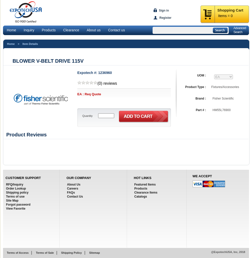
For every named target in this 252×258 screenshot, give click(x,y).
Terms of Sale (45, 252)
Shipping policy (17, 192)
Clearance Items (145, 192)
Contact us (116, 30)
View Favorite (15, 208)
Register (165, 18)
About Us (73, 184)
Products (48, 30)
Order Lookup (16, 188)
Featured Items (145, 184)
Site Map (12, 200)
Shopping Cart (230, 10)
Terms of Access (18, 252)
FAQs (71, 192)
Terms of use (15, 196)
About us (93, 30)
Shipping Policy (71, 252)
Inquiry (29, 30)
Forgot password (18, 204)
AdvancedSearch (239, 30)
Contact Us (75, 196)
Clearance (71, 30)
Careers (72, 188)
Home (11, 30)
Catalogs (140, 196)
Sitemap (94, 252)
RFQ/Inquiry (14, 184)
